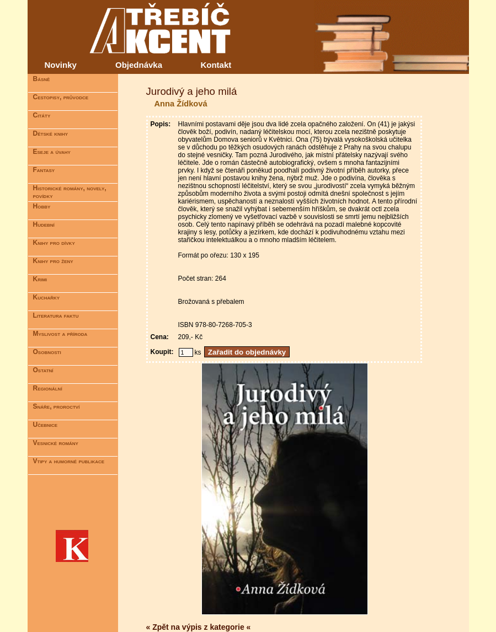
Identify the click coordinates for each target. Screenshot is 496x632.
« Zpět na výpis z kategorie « (198, 627)
